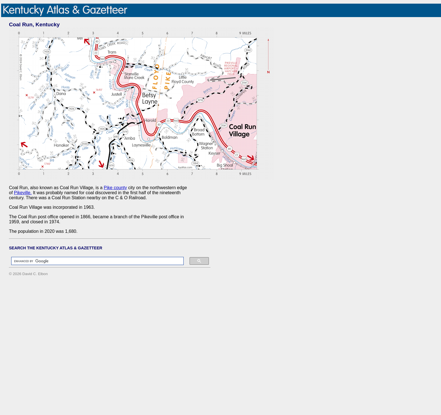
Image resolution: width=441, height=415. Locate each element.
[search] (94, 261)
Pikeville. (23, 192)
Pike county (115, 187)
